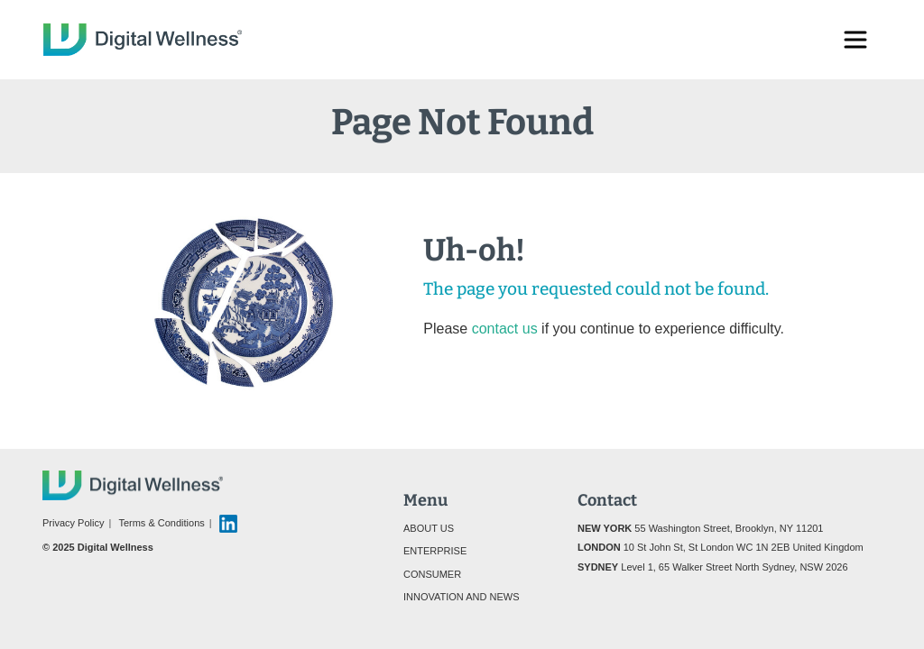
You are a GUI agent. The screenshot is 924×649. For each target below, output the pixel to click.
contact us (505, 328)
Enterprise (435, 550)
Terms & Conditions (161, 522)
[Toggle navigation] (855, 40)
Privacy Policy (73, 522)
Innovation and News (461, 596)
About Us (428, 528)
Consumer (432, 574)
